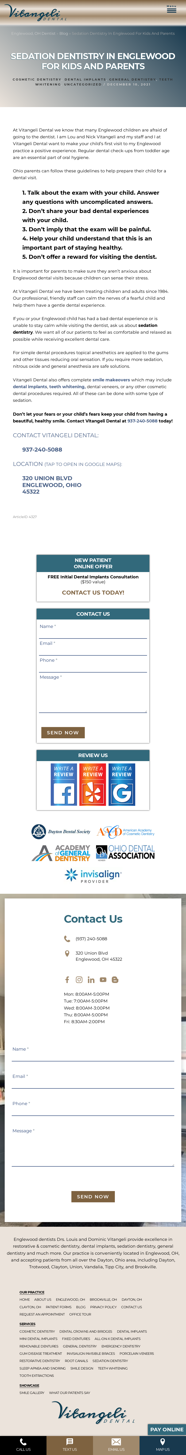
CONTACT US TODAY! (93, 592)
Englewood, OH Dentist (33, 33)
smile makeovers (111, 380)
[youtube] (103, 979)
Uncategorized (83, 84)
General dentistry (132, 79)
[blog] (115, 979)
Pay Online (167, 1429)
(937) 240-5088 (85, 939)
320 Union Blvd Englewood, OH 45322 (93, 956)
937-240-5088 (143, 421)
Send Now (63, 732)
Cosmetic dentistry (37, 79)
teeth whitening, (67, 386)
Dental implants (85, 79)
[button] (171, 11)
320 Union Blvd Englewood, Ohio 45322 (51, 485)
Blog (63, 33)
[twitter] (91, 979)
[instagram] (79, 979)
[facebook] (67, 979)
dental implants (30, 386)
